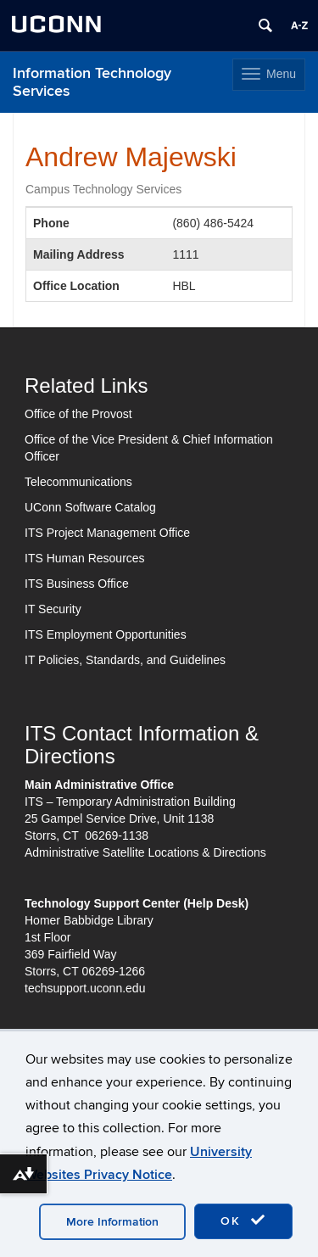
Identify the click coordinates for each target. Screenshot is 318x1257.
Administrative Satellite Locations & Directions (145, 852)
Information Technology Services (92, 82)
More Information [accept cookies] (112, 1222)
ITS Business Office (77, 583)
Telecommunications (78, 482)
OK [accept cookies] (243, 1220)
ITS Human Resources (85, 558)
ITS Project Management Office (107, 532)
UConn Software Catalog (90, 507)
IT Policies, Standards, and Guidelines (125, 660)
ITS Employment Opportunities (106, 634)
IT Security (53, 609)
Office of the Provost (78, 414)
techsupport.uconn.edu (85, 988)
